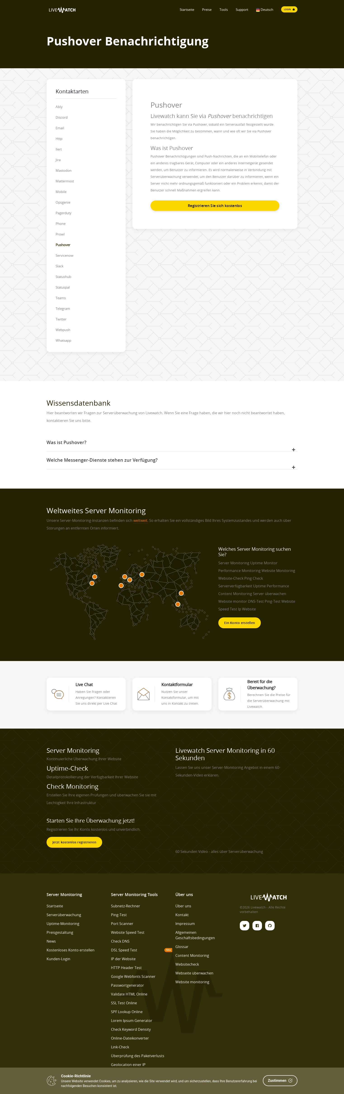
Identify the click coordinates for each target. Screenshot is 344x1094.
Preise (207, 9)
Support (242, 9)
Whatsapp (63, 340)
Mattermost (65, 181)
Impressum (185, 923)
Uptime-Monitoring (63, 923)
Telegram (63, 308)
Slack (60, 266)
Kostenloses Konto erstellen (70, 950)
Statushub (63, 276)
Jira (58, 160)
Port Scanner (122, 923)
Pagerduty (63, 213)
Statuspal (63, 287)
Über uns (183, 905)
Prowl (60, 234)
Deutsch (264, 9)
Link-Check (120, 1047)
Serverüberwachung (64, 914)
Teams (61, 298)
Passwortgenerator (127, 985)
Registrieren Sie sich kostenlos (215, 205)
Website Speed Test (127, 932)
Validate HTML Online (129, 994)
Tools (223, 9)
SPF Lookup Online (127, 1011)
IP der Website (123, 958)
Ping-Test (119, 914)
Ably (59, 106)
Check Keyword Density (131, 1029)
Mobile (61, 191)
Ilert (59, 149)
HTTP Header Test (126, 967)
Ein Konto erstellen (239, 623)
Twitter (61, 319)
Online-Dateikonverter (130, 1038)
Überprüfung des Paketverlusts (137, 1055)
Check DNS (120, 941)
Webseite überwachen (194, 973)
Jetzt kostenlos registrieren (74, 842)
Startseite (187, 9)
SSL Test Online (124, 1002)
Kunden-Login (58, 958)
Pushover (63, 244)
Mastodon (63, 170)
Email (60, 128)
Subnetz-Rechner (125, 905)
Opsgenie (63, 202)
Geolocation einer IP (128, 1064)
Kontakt (182, 914)
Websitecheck (187, 964)
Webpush (63, 329)
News (51, 941)
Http (59, 138)
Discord (62, 117)
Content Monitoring (192, 955)
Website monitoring (192, 981)
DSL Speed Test (124, 950)
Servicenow (64, 255)
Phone (61, 223)
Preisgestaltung (60, 932)
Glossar (181, 946)
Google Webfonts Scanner (133, 976)
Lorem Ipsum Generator (131, 1020)
